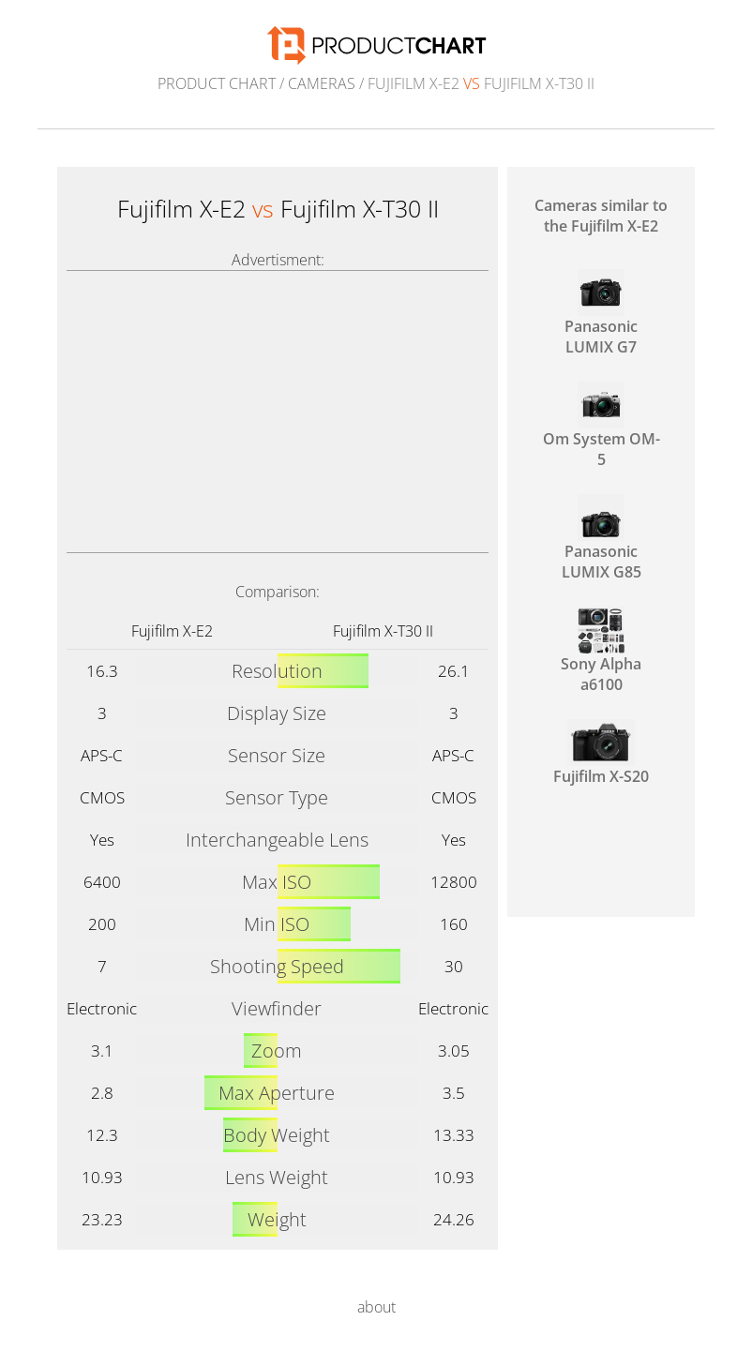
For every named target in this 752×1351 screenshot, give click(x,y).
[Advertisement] (278, 411)
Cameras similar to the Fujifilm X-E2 (601, 215)
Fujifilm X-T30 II (383, 631)
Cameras (321, 83)
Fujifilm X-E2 (172, 631)
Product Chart (217, 83)
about (376, 1307)
